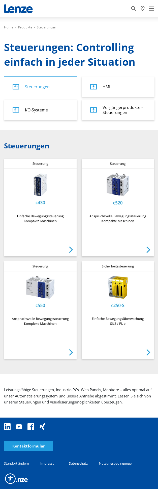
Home (8, 27)
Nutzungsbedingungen (116, 463)
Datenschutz (78, 463)
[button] (10, 478)
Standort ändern (16, 463)
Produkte (25, 27)
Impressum (48, 463)
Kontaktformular (28, 446)
